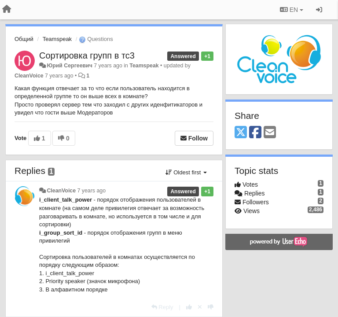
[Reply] (162, 307)
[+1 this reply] (189, 307)
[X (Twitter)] (241, 132)
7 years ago (91, 191)
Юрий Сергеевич (69, 66)
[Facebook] (255, 132)
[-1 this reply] (210, 307)
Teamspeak (57, 39)
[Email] (270, 132)
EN (291, 9)
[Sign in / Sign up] (319, 9)
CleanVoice (29, 76)
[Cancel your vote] (200, 307)
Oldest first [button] (186, 172)
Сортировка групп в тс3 (87, 55)
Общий (24, 39)
